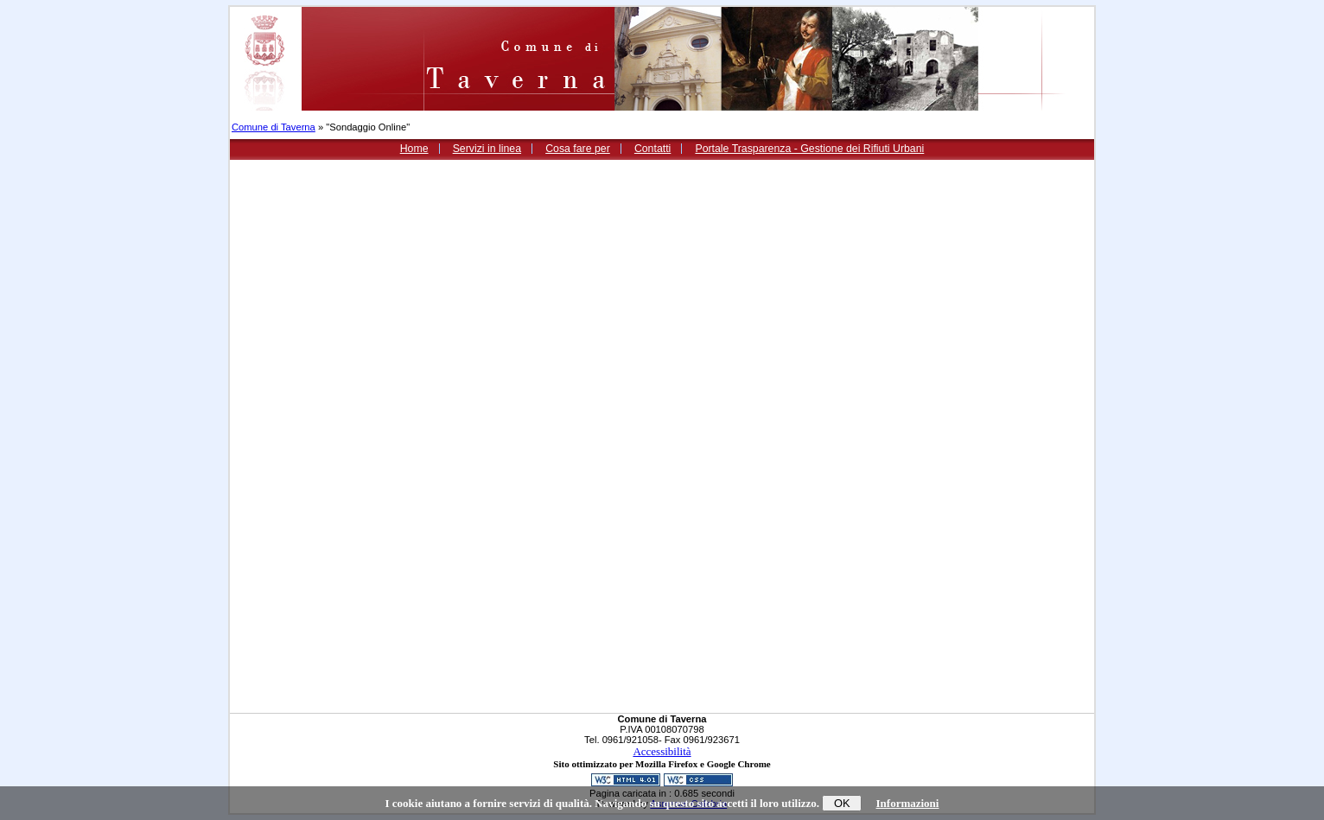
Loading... (563, 436)
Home (414, 149)
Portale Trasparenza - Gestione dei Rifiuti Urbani (809, 149)
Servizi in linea (487, 149)
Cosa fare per (577, 149)
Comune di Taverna (273, 127)
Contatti (652, 149)
